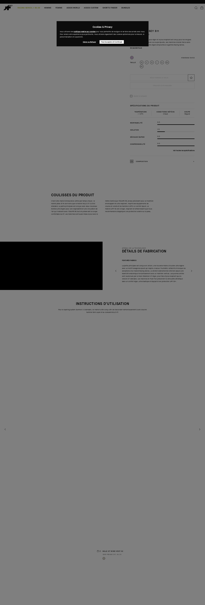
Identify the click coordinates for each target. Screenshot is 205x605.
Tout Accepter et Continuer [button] (111, 42)
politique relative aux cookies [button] (84, 32)
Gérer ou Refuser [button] (89, 42)
